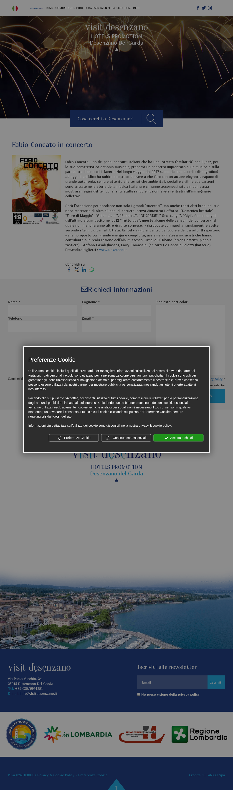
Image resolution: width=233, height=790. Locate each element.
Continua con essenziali (126, 438)
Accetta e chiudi (178, 438)
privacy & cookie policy (155, 425)
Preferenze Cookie (74, 438)
